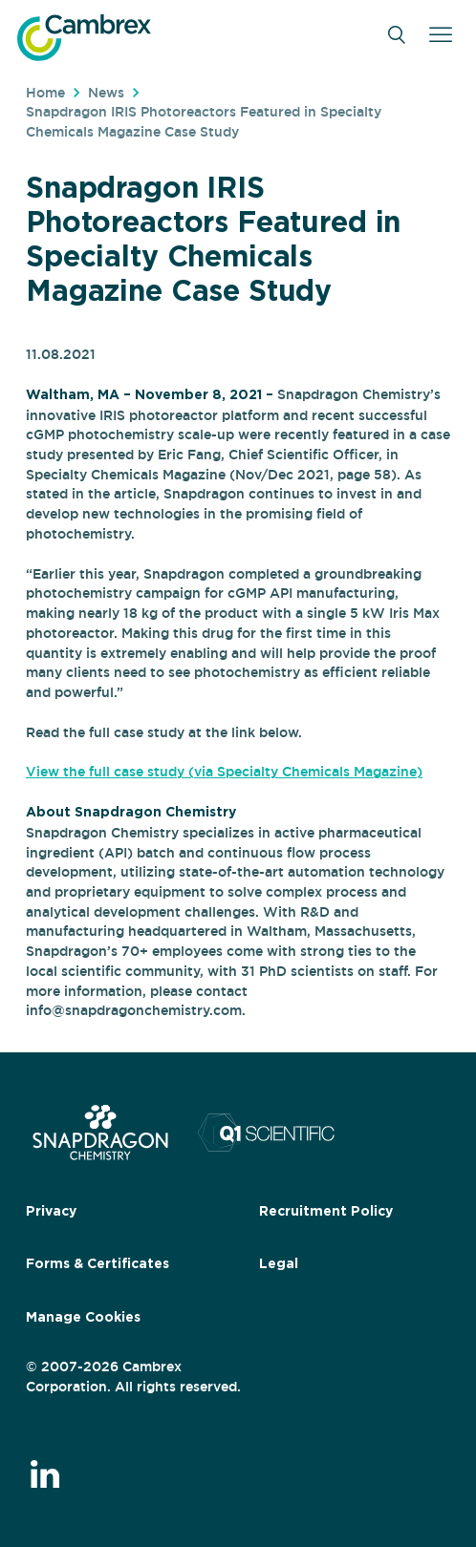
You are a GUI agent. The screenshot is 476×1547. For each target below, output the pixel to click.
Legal (278, 1264)
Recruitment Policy (326, 1212)
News (106, 92)
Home (45, 92)
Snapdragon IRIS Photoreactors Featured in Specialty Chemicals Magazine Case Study (203, 121)
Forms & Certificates (97, 1264)
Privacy (51, 1212)
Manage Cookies (83, 1317)
